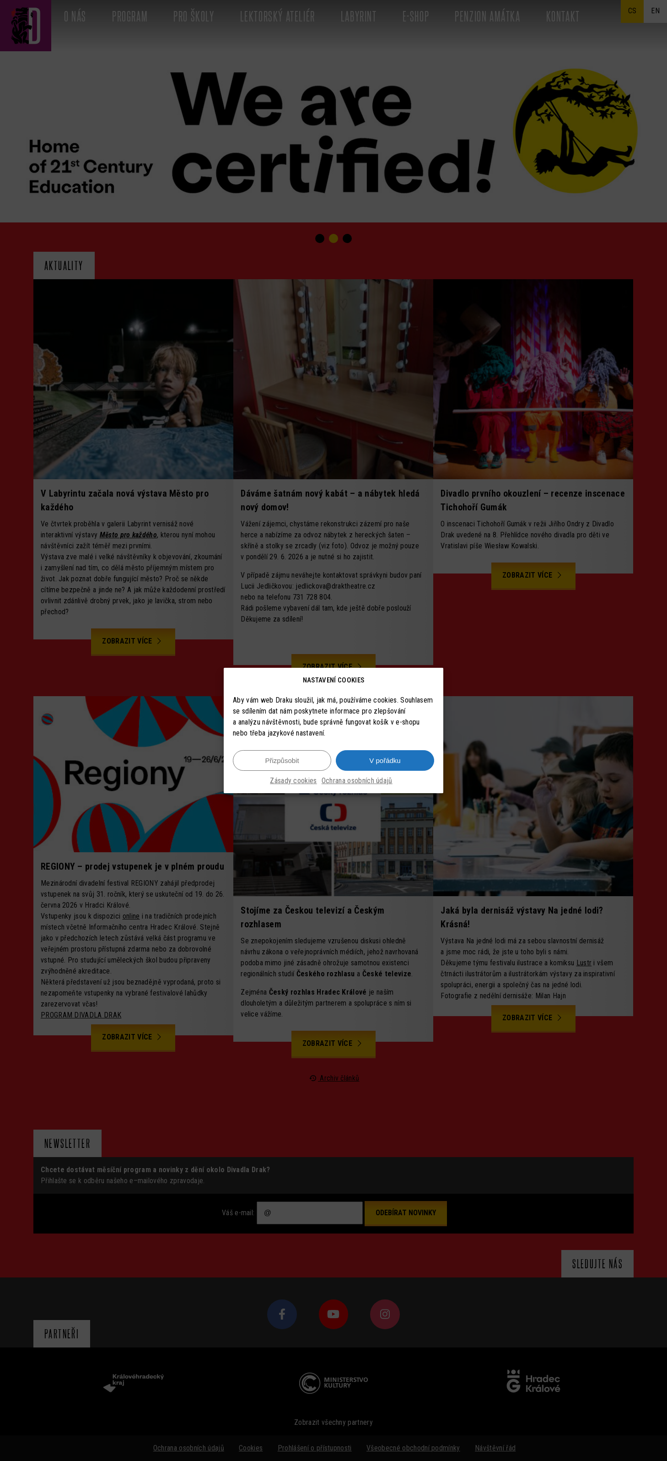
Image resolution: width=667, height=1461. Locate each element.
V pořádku (384, 760)
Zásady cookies (293, 780)
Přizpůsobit (282, 760)
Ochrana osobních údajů (357, 780)
